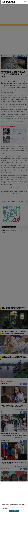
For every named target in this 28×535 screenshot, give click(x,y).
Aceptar (14, 510)
